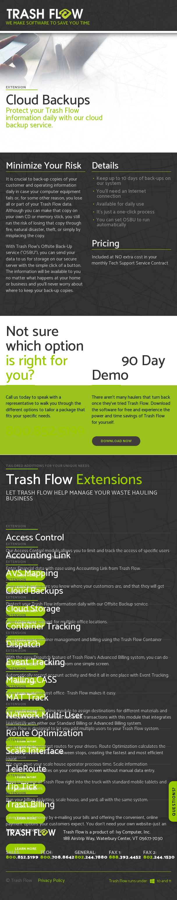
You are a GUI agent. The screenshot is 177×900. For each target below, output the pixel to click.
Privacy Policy (51, 881)
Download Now (116, 441)
